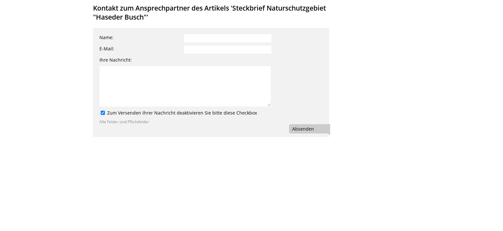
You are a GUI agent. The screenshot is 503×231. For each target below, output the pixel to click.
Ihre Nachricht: (115, 60)
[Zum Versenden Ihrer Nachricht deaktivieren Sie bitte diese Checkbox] (103, 113)
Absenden (303, 129)
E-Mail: (106, 49)
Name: (106, 37)
